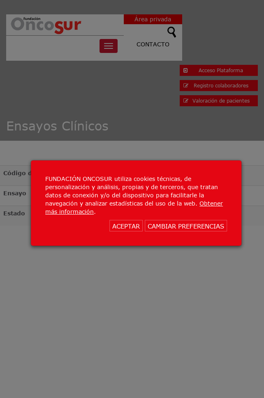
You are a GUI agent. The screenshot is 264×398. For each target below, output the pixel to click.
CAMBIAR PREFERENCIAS (186, 226)
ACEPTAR (126, 226)
